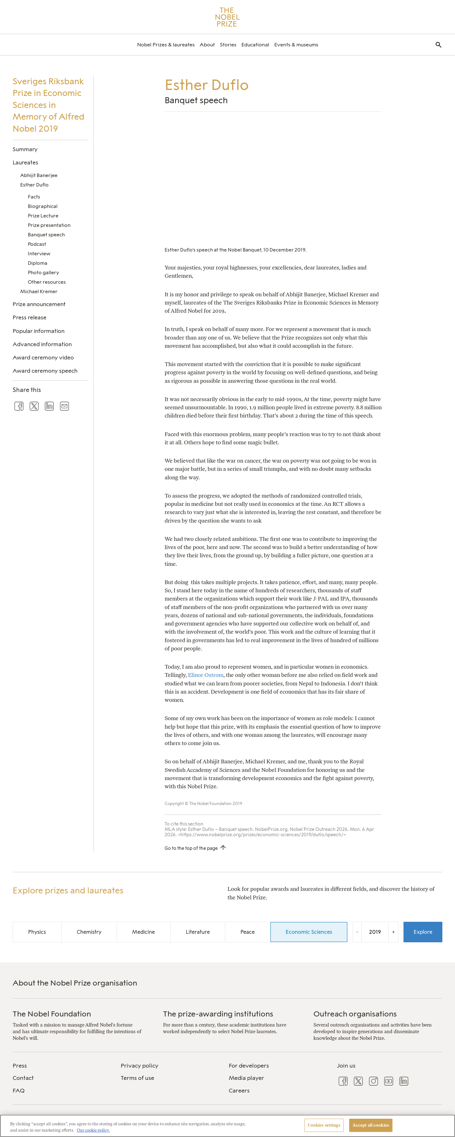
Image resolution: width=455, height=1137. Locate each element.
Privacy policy (139, 1065)
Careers (239, 1090)
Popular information (38, 331)
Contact (23, 1078)
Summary (25, 149)
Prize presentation (49, 225)
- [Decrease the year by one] (357, 931)
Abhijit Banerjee (39, 175)
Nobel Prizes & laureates (166, 45)
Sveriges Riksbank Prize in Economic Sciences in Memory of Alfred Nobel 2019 (48, 105)
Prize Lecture (43, 216)
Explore (423, 932)
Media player (246, 1078)
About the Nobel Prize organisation (75, 982)
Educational (255, 45)
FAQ (19, 1090)
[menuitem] (166, 44)
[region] (227, 1126)
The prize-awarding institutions (218, 1013)
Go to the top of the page (191, 848)
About (207, 45)
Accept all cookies (371, 1125)
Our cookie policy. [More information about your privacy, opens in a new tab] (93, 1130)
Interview (39, 254)
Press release (29, 317)
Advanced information (42, 344)
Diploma (37, 263)
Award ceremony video (43, 357)
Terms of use (137, 1078)
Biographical (43, 206)
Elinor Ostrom (205, 675)
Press (20, 1065)
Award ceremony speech (45, 370)
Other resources (47, 282)
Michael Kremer (39, 291)
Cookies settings (324, 1125)
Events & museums (296, 45)
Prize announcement (39, 304)
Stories (228, 45)
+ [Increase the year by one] (393, 931)
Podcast (37, 244)
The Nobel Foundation (52, 1013)
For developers (249, 1065)
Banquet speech (46, 235)
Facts (34, 197)
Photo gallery (43, 272)
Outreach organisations (355, 1013)
